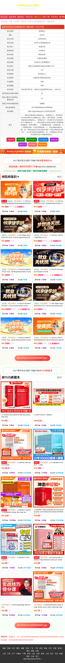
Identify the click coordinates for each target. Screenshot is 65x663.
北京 (13, 648)
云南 (32, 656)
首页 (10, 22)
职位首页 (4, 17)
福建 (22, 648)
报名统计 (20, 17)
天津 (56, 654)
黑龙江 (60, 648)
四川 (51, 654)
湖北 (28, 651)
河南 (54, 648)
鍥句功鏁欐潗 (11, 377)
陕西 (42, 654)
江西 (8, 654)
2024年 (16, 22)
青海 (28, 654)
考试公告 (29, 17)
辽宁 (13, 654)
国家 (4, 648)
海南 (45, 648)
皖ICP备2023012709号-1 (32, 659)
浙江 (37, 656)
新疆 (28, 656)
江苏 (4, 654)
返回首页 (11, 140)
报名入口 (37, 17)
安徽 (8, 648)
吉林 (37, 651)
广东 (31, 648)
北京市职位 (43, 140)
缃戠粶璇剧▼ (11, 176)
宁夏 (24, 654)
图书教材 (32, 144)
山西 (38, 654)
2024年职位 (31, 140)
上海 (47, 654)
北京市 (23, 22)
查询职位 (21, 140)
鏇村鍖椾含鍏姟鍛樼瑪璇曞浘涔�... (32, 625)
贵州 (41, 648)
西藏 (61, 654)
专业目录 (54, 17)
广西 (36, 648)
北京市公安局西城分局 (36, 22)
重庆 (18, 648)
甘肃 (27, 648)
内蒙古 (18, 654)
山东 (33, 654)
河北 (50, 648)
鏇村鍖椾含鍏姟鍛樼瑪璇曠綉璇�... (32, 358)
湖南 (32, 651)
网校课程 (42, 144)
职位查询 (12, 17)
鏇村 (59, 177)
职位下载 (46, 17)
